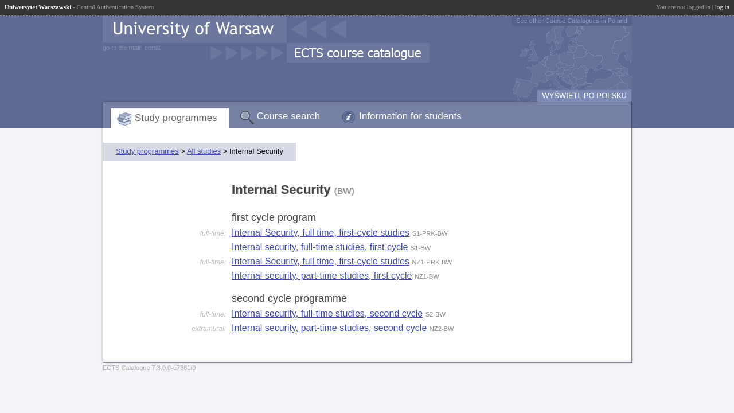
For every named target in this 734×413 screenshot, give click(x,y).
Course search (289, 116)
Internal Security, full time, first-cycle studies (320, 232)
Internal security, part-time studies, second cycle (329, 328)
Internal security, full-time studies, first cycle (320, 247)
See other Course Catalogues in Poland (571, 20)
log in (722, 6)
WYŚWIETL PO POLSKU (584, 95)
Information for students (410, 116)
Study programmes (176, 117)
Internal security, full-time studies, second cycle (327, 313)
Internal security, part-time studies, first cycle (322, 275)
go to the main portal (131, 47)
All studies (204, 151)
